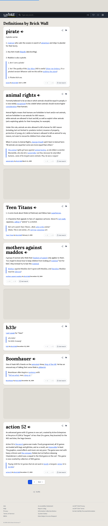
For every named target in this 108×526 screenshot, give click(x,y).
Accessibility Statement (45, 506)
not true (33, 230)
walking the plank (50, 71)
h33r (7, 346)
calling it (17, 222)
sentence (32, 372)
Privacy (5, 511)
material (54, 261)
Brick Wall (15, 83)
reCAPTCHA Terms (78, 509)
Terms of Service (8, 514)
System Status (42, 514)
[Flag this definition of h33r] (66, 326)
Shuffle (36, 492)
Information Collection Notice (47, 511)
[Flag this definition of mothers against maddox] (66, 246)
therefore (55, 269)
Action (59, 464)
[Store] (93, 15)
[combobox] (53, 15)
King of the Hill (50, 364)
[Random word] (87, 15)
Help (4, 509)
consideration (11, 106)
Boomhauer (9, 381)
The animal (12, 150)
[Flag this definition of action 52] (66, 425)
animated (35, 364)
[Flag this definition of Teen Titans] (66, 206)
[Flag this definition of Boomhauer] (66, 357)
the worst (19, 444)
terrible (11, 467)
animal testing (40, 150)
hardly (46, 464)
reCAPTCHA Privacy (79, 506)
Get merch (61, 83)
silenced (18, 271)
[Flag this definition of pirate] (66, 30)
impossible (53, 447)
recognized (21, 103)
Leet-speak (10, 333)
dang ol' (27, 375)
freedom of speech (40, 258)
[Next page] (40, 482)
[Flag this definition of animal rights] (66, 94)
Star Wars (31, 68)
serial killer (32, 153)
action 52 (9, 472)
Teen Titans (10, 235)
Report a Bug (42, 509)
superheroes (56, 213)
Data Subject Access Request (47, 516)
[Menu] (103, 15)
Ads (4, 506)
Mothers (11, 269)
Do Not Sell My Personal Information (84, 511)
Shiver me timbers (53, 68)
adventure (45, 43)
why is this (40, 227)
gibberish (42, 367)
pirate (8, 83)
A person (11, 43)
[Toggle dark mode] (98, 15)
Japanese (41, 230)
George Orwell (37, 142)
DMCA (5, 516)
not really (62, 219)
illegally (23, 52)
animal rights (10, 161)
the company (26, 453)
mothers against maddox (14, 276)
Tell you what (14, 375)
